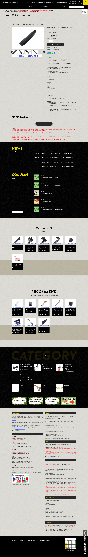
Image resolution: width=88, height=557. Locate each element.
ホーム (15, 6)
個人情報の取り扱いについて (32, 540)
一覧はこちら (16, 212)
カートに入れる (55, 44)
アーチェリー (18, 24)
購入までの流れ (14, 540)
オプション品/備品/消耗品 (26, 24)
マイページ (80, 3)
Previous (12, 52)
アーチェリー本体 (45, 366)
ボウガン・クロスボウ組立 (25, 377)
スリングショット (68, 364)
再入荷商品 (66, 385)
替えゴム (65, 368)
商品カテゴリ (29, 6)
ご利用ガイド (45, 6)
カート (85, 3)
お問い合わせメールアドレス (20, 429)
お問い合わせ (62, 6)
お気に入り (52, 47)
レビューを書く (43, 124)
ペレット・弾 (66, 369)
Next (44, 52)
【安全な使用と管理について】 (25, 11)
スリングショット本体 (68, 366)
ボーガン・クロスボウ (25, 364)
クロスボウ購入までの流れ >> (17, 15)
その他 (43, 385)
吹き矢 (21, 385)
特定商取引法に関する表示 (45, 540)
